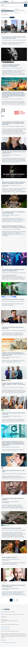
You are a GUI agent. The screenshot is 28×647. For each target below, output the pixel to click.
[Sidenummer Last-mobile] (16, 600)
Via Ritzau (22, 614)
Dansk (2, 642)
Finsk (14, 642)
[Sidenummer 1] (11, 600)
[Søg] (12, 5)
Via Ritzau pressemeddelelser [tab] (5, 10)
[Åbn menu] (13, 1)
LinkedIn (2, 626)
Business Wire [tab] (17, 12)
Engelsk (5, 642)
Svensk (11, 642)
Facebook (7, 626)
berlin (12, 17)
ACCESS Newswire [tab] (4, 14)
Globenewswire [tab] (4, 12)
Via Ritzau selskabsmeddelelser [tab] (19, 10)
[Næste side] (14, 600)
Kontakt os (3, 614)
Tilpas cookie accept (5, 629)
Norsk (8, 642)
